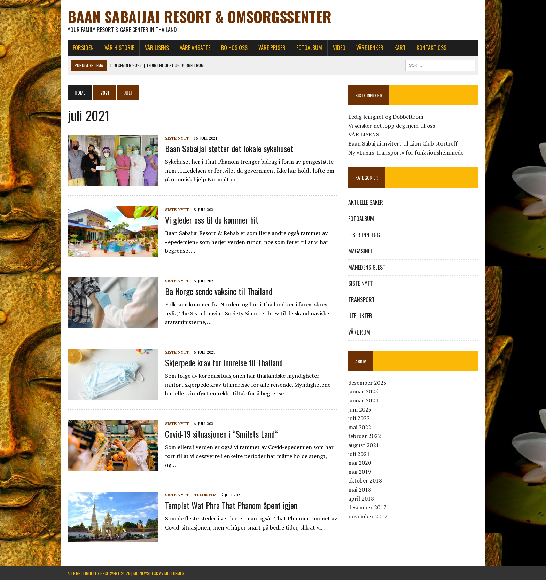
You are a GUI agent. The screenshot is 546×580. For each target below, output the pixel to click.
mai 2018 (359, 489)
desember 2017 (367, 507)
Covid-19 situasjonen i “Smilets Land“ (221, 434)
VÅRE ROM (359, 332)
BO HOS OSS (234, 48)
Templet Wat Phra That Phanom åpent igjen (231, 505)
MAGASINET (360, 251)
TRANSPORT (361, 300)
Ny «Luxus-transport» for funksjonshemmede (405, 152)
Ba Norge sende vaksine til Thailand (218, 291)
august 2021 (363, 445)
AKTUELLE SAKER (365, 202)
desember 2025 (367, 382)
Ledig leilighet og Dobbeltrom (385, 116)
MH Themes (174, 573)
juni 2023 (360, 409)
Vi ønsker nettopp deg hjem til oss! (392, 126)
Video (339, 48)
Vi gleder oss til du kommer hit (211, 219)
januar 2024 (363, 400)
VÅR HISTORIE (119, 48)
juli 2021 (359, 454)
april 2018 (361, 498)
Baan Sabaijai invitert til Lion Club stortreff (403, 143)
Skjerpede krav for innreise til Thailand (224, 362)
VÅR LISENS (157, 48)
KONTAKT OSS (431, 48)
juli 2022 (359, 418)
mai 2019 (359, 472)
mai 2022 (359, 427)
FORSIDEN (83, 48)
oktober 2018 (365, 480)
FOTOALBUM (309, 48)
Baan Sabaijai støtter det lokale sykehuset (229, 148)
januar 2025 (363, 391)
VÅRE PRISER (272, 48)
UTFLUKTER (203, 494)
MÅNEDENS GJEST (366, 267)
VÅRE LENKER (369, 48)
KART (400, 48)
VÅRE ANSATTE (195, 48)
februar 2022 (364, 436)
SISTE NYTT (177, 138)
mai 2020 (359, 463)
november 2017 (368, 516)
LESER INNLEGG (364, 235)
